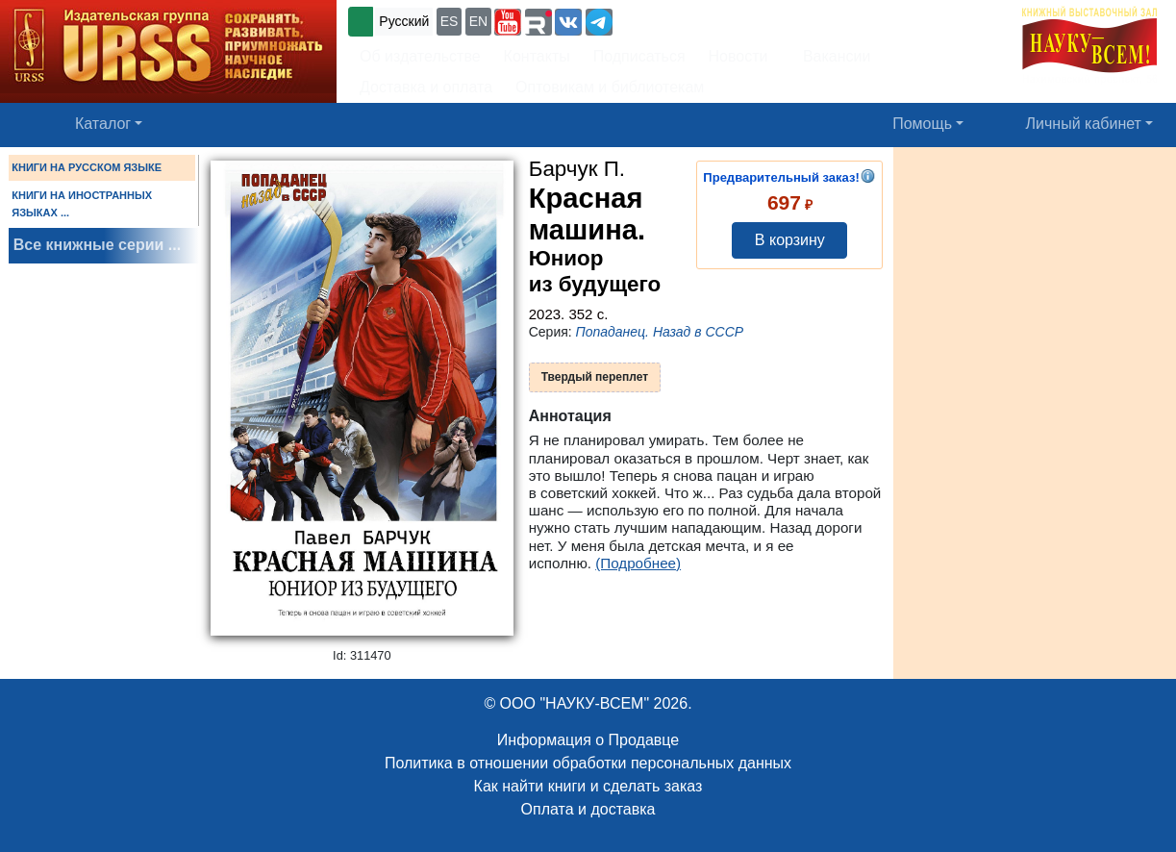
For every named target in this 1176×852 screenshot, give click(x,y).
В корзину (790, 240)
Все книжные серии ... (97, 245)
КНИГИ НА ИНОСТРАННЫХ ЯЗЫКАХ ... (82, 203)
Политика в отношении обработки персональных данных (588, 763)
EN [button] (478, 21)
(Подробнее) (638, 563)
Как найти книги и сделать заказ (588, 786)
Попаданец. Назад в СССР (660, 331)
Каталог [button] (103, 123)
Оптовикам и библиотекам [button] (609, 87)
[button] (507, 22)
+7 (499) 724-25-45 (687, 20)
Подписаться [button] (639, 56)
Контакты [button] (537, 56)
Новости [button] (738, 56)
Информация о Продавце (588, 740)
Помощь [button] (922, 123)
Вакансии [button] (832, 56)
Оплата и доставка (588, 809)
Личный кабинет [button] (1083, 123)
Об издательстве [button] (420, 56)
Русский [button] (404, 21)
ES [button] (449, 21)
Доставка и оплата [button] (426, 87)
